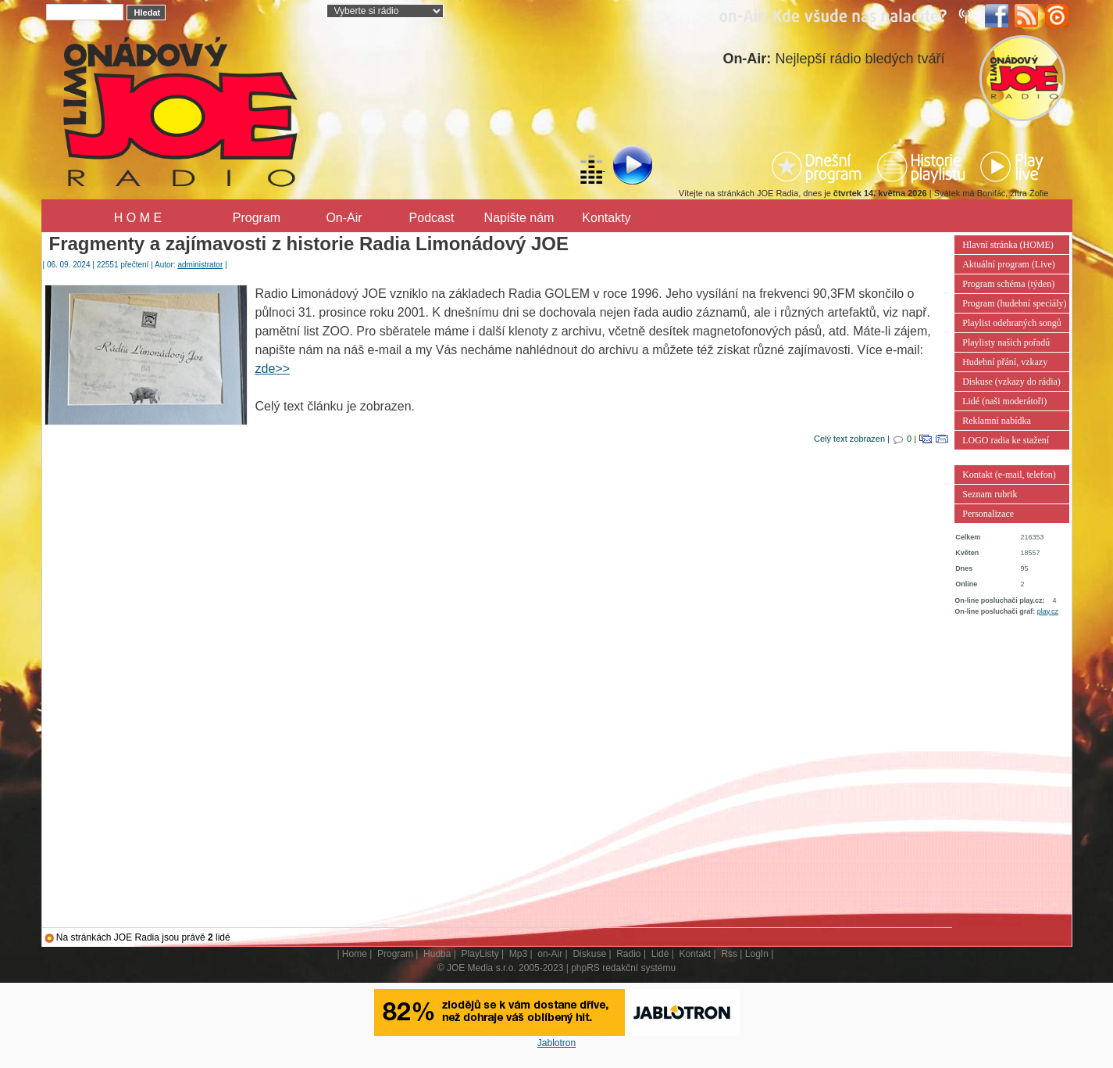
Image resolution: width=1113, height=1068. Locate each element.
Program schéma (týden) (1008, 283)
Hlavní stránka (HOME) (1008, 244)
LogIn (757, 953)
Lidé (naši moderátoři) (1004, 401)
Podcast (432, 217)
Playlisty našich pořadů (1006, 342)
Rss (729, 953)
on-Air (549, 953)
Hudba (437, 953)
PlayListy (480, 953)
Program (256, 217)
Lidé (660, 953)
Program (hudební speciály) (1014, 303)
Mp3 (518, 953)
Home (354, 953)
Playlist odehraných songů (1011, 322)
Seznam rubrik (989, 494)
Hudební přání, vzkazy (1004, 362)
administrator (200, 264)
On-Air (344, 217)
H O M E (138, 217)
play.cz (1047, 611)
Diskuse (589, 953)
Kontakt (695, 953)
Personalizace (988, 513)
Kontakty (606, 217)
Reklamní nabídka (996, 420)
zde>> (272, 368)
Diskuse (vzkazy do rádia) (1011, 381)
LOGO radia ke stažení (1005, 440)
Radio (628, 953)
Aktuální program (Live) (1008, 264)
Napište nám (519, 217)
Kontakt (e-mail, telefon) (1009, 474)
